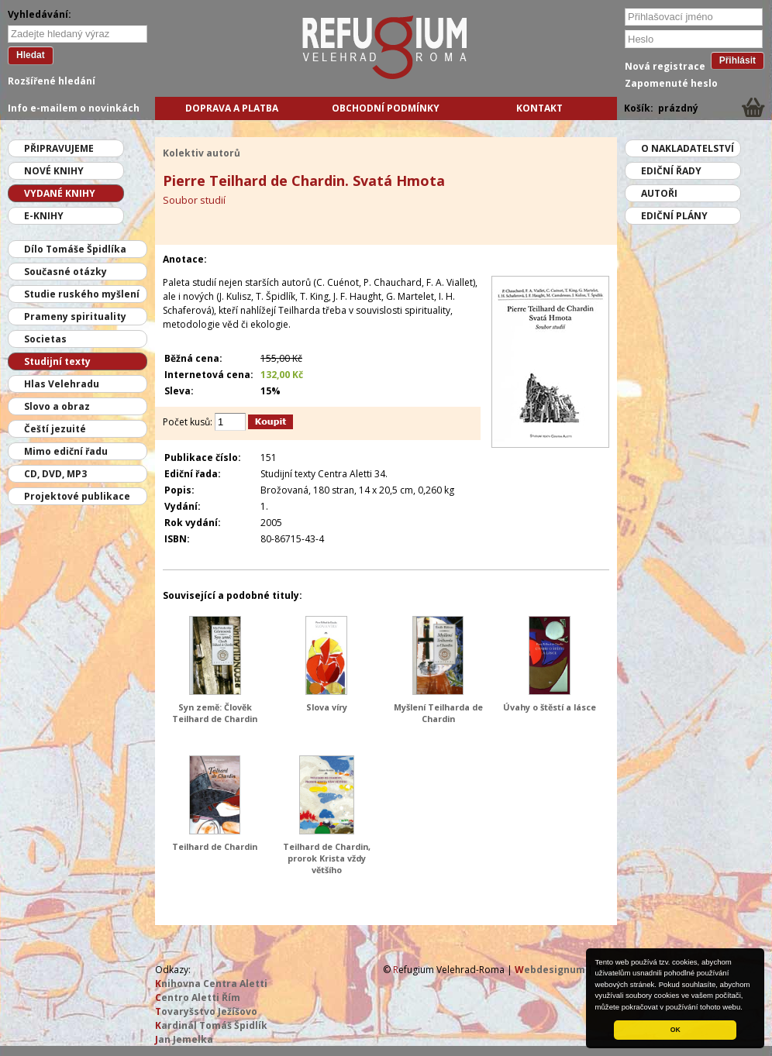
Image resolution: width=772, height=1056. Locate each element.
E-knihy (44, 215)
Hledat (30, 55)
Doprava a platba (231, 108)
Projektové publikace (77, 496)
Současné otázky (65, 271)
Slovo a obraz (57, 406)
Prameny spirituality (75, 316)
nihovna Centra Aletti (211, 983)
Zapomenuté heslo (671, 83)
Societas (45, 339)
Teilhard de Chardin (214, 846)
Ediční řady (671, 170)
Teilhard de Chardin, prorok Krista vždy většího (326, 858)
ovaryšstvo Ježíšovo (206, 1011)
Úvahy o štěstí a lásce (549, 707)
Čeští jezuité (55, 428)
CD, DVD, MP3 (55, 473)
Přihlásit (737, 60)
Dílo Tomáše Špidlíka (75, 249)
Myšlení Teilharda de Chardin (438, 712)
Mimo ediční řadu (66, 451)
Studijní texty (57, 361)
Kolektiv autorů (201, 153)
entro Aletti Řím (197, 997)
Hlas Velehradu (61, 383)
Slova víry (326, 707)
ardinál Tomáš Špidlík (211, 1025)
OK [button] (675, 1030)
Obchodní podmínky (385, 108)
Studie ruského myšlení (82, 294)
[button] (746, 1008)
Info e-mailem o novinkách (74, 108)
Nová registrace (665, 66)
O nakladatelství (687, 148)
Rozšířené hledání (51, 81)
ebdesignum (550, 969)
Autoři (659, 193)
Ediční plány (674, 215)
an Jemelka (184, 1039)
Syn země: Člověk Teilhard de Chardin (214, 712)
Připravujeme (59, 148)
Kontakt (539, 108)
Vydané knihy (59, 193)
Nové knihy (54, 170)
